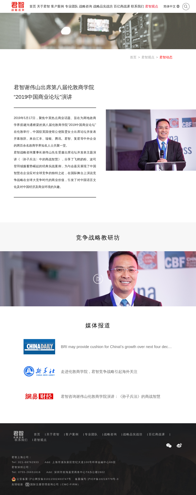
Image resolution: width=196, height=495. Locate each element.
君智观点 (151, 6)
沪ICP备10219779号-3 (103, 479)
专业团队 (71, 6)
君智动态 (165, 57)
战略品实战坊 (103, 6)
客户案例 (57, 6)
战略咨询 (85, 6)
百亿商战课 (122, 6)
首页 (32, 6)
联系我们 (137, 6)
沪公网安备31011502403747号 (50, 479)
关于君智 (43, 6)
